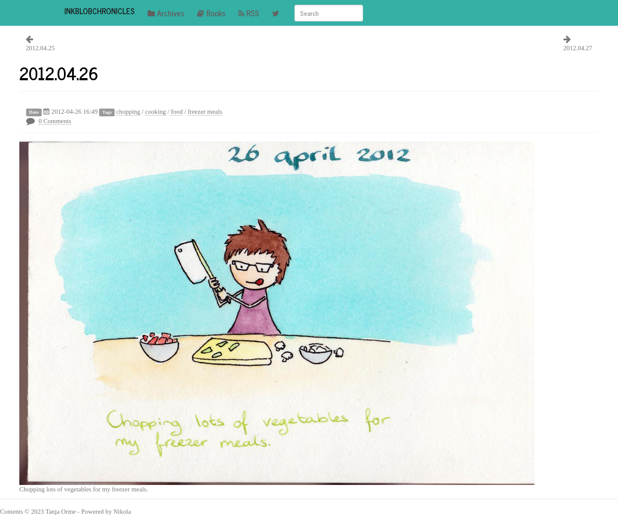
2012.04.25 (40, 48)
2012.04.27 (578, 48)
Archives (166, 12)
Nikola (122, 511)
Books (211, 12)
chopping (128, 111)
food (177, 111)
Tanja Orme (60, 511)
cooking (155, 111)
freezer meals (205, 111)
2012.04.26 (58, 73)
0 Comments (55, 121)
